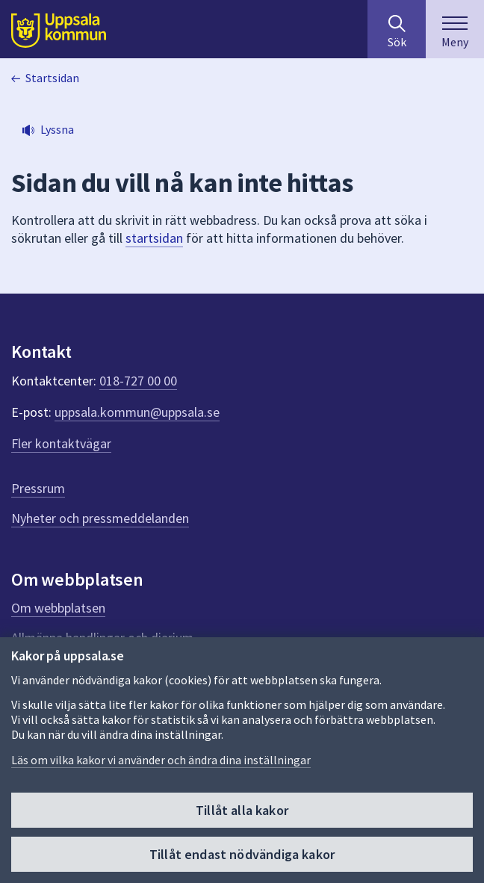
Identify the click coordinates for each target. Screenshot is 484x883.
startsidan (154, 238)
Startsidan (52, 77)
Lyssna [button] (57, 129)
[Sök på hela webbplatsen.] (396, 29)
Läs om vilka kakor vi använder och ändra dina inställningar (161, 760)
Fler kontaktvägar (61, 443)
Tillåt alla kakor (242, 811)
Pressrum (38, 488)
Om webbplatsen (58, 607)
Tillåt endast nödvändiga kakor (242, 855)
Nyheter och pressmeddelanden (100, 518)
